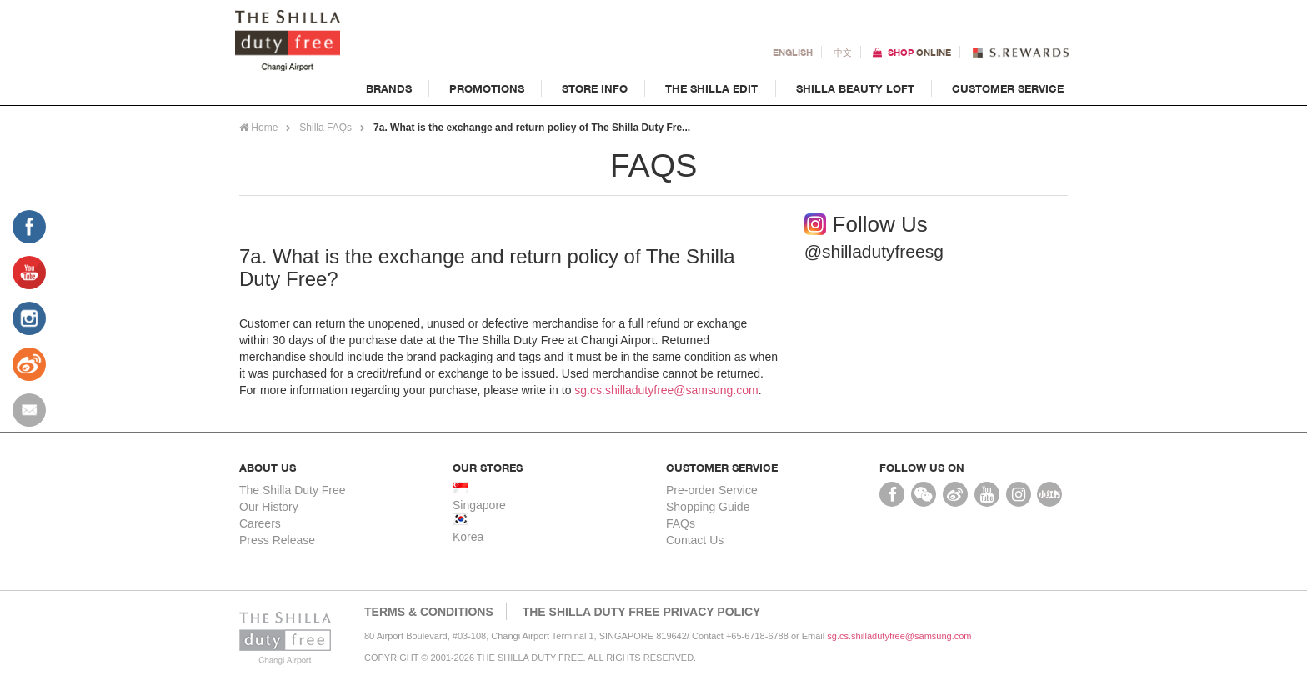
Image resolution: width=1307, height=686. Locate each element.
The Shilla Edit (712, 89)
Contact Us (695, 540)
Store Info (595, 89)
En (793, 52)
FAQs (680, 523)
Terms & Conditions (428, 611)
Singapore (479, 505)
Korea (468, 536)
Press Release (277, 540)
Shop (919, 52)
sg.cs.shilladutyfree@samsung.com (666, 390)
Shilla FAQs (325, 127)
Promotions (486, 89)
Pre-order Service (712, 490)
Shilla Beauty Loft (855, 89)
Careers (260, 523)
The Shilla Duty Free (292, 490)
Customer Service (1008, 89)
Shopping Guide (707, 506)
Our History (268, 506)
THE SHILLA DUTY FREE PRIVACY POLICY (642, 611)
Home (258, 127)
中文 (843, 52)
